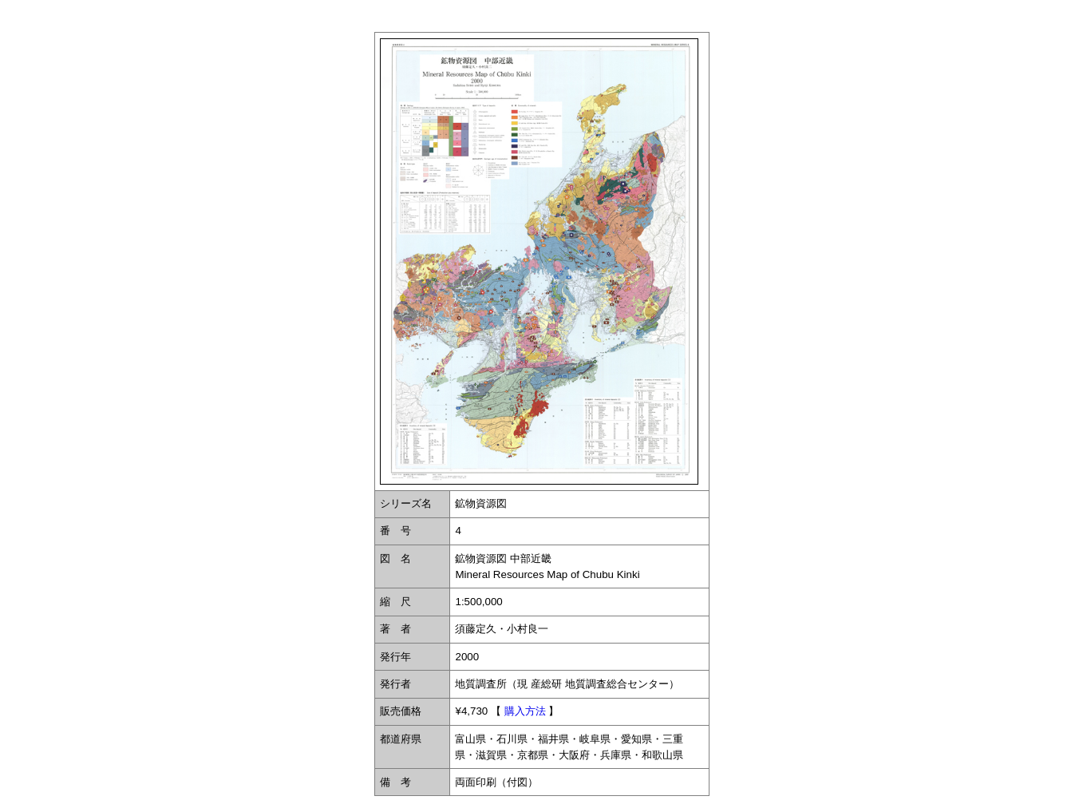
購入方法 (525, 711)
